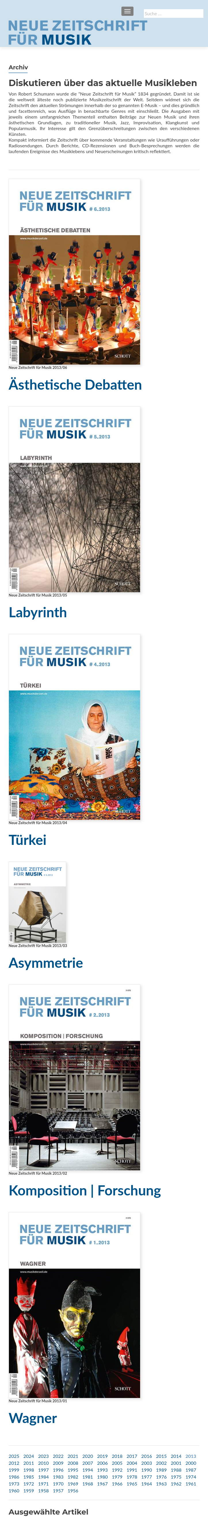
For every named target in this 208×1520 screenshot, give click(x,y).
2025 (14, 1456)
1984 (43, 1476)
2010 (43, 1463)
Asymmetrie (46, 962)
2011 (28, 1463)
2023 (43, 1456)
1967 (102, 1483)
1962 (176, 1483)
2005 (117, 1463)
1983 (58, 1476)
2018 (117, 1456)
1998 (28, 1470)
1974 (191, 1476)
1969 (73, 1483)
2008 (73, 1463)
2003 (146, 1463)
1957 (58, 1490)
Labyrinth (38, 612)
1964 (146, 1483)
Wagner (33, 1417)
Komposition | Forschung (85, 1190)
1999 (14, 1470)
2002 (161, 1463)
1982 (73, 1476)
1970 (58, 1483)
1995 (73, 1470)
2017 (132, 1456)
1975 (176, 1476)
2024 (28, 1456)
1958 (43, 1490)
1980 (102, 1476)
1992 (117, 1470)
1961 (191, 1483)
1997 (43, 1470)
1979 (117, 1476)
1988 (176, 1470)
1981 (87, 1476)
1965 (132, 1483)
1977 (146, 1476)
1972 (28, 1483)
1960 (14, 1490)
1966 (117, 1483)
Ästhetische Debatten (75, 384)
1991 (132, 1470)
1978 (132, 1476)
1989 (161, 1470)
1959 (28, 1490)
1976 (161, 1476)
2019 (102, 1456)
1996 (58, 1470)
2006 (102, 1463)
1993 (102, 1470)
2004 (132, 1463)
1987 (191, 1470)
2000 (191, 1463)
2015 (161, 1456)
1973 (14, 1483)
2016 (146, 1456)
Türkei (28, 839)
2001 (176, 1463)
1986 (14, 1476)
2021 (73, 1456)
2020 (87, 1456)
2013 (191, 1456)
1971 (43, 1483)
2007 (87, 1463)
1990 (146, 1470)
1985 (28, 1476)
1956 (73, 1490)
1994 (87, 1470)
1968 (87, 1483)
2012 (14, 1463)
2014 (176, 1456)
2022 (58, 1456)
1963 (161, 1483)
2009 (58, 1463)
